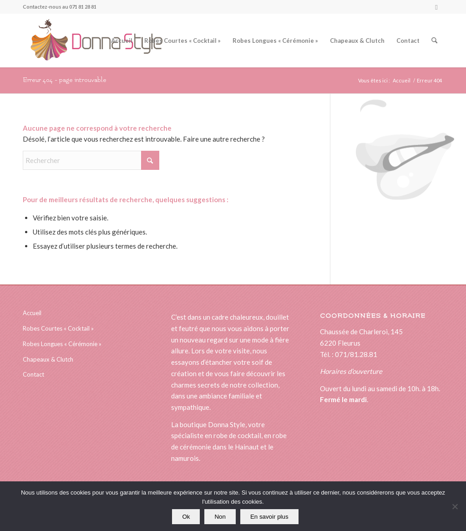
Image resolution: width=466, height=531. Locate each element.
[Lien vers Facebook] (436, 7)
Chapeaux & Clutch (48, 359)
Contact (33, 374)
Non (219, 516)
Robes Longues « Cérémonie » (62, 343)
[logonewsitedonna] (92, 40)
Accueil (32, 313)
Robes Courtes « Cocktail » (58, 328)
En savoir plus (269, 516)
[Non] (454, 506)
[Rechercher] (434, 40)
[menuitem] (121, 40)
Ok (186, 516)
